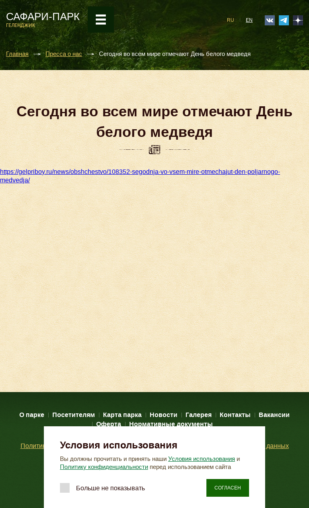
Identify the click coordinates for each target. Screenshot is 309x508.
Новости (163, 414)
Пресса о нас (63, 54)
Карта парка (122, 414)
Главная (17, 54)
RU (230, 20)
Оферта (108, 424)
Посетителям (73, 414)
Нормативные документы (171, 424)
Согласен (227, 488)
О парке (31, 414)
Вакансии (274, 414)
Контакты (235, 414)
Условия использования (201, 459)
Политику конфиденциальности (104, 467)
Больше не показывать (110, 488)
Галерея (198, 414)
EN (249, 20)
